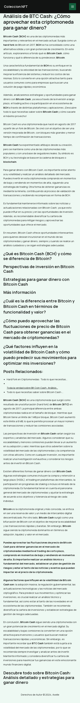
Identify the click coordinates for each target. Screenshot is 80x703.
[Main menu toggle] (72, 6)
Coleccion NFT (16, 6)
